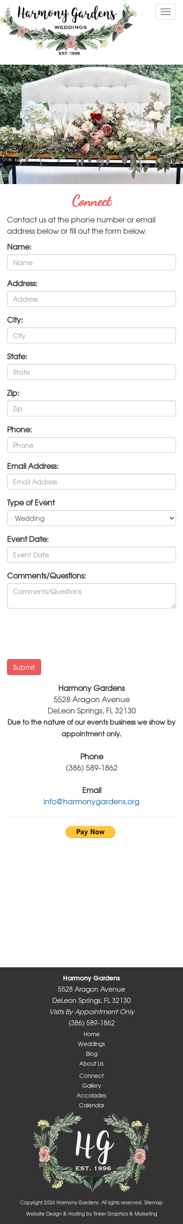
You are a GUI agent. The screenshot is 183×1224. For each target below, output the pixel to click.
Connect (91, 1075)
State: (17, 356)
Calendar (92, 1105)
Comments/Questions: (46, 575)
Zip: (13, 392)
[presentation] (78, 634)
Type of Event (31, 502)
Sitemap (153, 1202)
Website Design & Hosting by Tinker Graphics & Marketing (91, 1213)
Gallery (91, 1085)
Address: (22, 283)
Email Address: (32, 465)
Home (92, 1034)
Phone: (19, 429)
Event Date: (28, 538)
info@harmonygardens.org (91, 801)
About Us (91, 1063)
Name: (19, 246)
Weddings (91, 1043)
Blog (92, 1053)
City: (15, 319)
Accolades (91, 1095)
